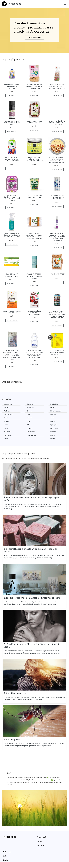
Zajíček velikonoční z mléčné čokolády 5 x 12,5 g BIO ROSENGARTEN (57, 86)
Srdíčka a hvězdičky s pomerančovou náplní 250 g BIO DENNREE (57, 122)
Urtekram (41, 407)
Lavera (40, 411)
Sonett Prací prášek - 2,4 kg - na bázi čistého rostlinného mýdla (57, 352)
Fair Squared (58, 424)
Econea (23, 414)
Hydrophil (7, 421)
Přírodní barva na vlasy (15, 682)
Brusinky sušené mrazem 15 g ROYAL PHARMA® (34, 312)
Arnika (40, 414)
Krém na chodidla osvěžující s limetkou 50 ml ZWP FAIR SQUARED (34, 159)
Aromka (56, 414)
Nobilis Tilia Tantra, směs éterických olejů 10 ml (12, 122)
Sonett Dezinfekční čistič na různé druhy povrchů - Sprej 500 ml (12, 235)
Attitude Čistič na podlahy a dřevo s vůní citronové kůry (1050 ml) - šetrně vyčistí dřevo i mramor (34, 354)
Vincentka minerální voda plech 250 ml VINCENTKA (57, 197)
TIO (55, 417)
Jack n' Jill (7, 407)
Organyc (57, 407)
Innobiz (23, 417)
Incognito (57, 411)
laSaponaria (8, 424)
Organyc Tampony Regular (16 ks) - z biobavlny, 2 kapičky (12, 274)
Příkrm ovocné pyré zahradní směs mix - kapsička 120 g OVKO (11, 159)
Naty (5, 417)
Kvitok (40, 417)
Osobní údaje (7, 841)
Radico (40, 421)
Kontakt (5, 849)
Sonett (6, 414)
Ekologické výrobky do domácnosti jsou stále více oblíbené (32, 586)
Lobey (40, 427)
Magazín (39, 830)
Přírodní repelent (12, 728)
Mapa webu (40, 834)
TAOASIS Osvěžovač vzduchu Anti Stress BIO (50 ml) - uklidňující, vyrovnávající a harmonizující (57, 237)
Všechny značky (42, 826)
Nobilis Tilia (41, 404)
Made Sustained (9, 411)
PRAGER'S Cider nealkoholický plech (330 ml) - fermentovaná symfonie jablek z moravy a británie (57, 314)
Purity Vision (58, 421)
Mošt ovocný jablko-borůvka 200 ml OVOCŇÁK (12, 86)
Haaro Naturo (8, 427)
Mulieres (40, 424)
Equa (22, 407)
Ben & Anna (24, 424)
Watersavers (8, 404)
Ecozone (23, 404)
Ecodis (56, 427)
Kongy (23, 421)
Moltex (23, 427)
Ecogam (57, 404)
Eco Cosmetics (25, 411)
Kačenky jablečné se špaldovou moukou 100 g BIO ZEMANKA (34, 86)
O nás (5, 845)
